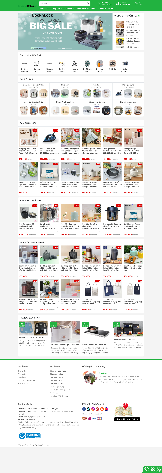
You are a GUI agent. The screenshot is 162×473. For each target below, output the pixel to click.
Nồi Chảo (54, 394)
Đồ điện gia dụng (57, 387)
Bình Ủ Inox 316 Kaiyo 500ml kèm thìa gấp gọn (133, 269)
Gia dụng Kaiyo (56, 375)
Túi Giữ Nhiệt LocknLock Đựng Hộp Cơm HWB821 (133, 302)
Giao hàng (69, 9)
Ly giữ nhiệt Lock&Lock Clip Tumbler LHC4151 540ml (47, 227)
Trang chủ (43, 9)
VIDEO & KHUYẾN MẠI (127, 16)
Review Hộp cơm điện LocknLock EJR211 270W (65, 346)
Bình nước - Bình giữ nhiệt (60, 391)
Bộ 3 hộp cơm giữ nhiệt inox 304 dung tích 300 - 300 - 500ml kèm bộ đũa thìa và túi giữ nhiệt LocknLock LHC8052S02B (70, 269)
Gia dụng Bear (56, 381)
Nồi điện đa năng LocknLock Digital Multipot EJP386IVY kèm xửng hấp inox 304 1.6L (90, 185)
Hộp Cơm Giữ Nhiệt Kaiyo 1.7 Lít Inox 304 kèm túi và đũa (28, 302)
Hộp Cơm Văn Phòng (59, 397)
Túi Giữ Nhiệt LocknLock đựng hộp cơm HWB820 (112, 302)
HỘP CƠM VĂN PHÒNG (32, 243)
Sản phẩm (57, 9)
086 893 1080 (30, 420)
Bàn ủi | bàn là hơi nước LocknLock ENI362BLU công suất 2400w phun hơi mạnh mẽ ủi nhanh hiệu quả (49, 152)
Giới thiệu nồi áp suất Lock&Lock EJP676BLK (132, 41)
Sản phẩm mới (28, 124)
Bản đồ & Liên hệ (105, 9)
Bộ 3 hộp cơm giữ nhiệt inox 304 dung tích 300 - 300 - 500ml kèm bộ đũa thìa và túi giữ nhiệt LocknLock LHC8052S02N (49, 269)
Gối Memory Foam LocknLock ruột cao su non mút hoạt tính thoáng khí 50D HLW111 (49, 185)
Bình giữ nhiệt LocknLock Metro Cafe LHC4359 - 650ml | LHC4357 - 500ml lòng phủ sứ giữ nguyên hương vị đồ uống (133, 152)
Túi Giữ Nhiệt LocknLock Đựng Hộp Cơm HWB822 (91, 302)
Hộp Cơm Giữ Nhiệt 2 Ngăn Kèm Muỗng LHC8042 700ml (70, 302)
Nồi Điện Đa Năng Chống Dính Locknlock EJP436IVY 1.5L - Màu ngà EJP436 (91, 227)
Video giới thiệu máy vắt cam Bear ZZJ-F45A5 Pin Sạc (133, 24)
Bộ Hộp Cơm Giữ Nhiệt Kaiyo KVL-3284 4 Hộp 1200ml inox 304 (49, 302)
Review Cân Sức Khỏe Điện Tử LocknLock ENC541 (31, 338)
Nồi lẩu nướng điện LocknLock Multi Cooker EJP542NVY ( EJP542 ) (28, 227)
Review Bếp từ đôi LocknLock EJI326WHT (94, 346)
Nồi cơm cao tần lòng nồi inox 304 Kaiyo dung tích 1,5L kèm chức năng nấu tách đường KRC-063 (70, 185)
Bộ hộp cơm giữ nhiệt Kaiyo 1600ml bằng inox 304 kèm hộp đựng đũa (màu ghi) (112, 269)
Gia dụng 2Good (57, 384)
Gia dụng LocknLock (58, 372)
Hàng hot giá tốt (30, 201)
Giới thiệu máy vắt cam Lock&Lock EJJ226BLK (133, 32)
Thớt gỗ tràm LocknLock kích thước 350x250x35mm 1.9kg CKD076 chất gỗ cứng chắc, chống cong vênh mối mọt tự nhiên (112, 152)
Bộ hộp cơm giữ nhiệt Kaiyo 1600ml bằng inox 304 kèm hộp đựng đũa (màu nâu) (91, 269)
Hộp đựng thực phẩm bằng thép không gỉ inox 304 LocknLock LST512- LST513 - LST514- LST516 (70, 152)
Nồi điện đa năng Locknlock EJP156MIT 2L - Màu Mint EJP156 (70, 227)
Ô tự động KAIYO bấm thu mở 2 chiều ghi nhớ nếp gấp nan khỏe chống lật (91, 152)
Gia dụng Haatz (56, 378)
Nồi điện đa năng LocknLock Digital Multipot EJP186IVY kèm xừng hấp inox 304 (132, 185)
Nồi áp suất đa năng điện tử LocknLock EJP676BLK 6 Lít (112, 227)
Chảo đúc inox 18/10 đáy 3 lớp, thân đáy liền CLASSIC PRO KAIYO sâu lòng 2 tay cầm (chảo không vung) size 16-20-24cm (28, 185)
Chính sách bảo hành (86, 9)
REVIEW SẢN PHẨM (30, 318)
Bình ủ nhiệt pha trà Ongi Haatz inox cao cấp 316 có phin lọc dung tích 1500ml (28, 269)
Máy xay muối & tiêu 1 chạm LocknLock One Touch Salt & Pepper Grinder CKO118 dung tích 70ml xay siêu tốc (28, 152)
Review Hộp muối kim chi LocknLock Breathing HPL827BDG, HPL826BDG (128, 340)
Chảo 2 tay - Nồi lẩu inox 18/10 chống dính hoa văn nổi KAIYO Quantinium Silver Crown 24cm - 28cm (112, 185)
